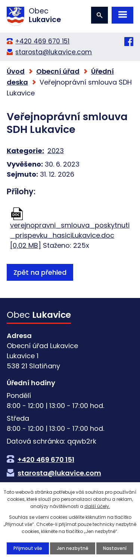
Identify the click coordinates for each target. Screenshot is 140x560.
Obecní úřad (58, 71)
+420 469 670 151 (42, 41)
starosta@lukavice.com (53, 52)
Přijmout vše (27, 548)
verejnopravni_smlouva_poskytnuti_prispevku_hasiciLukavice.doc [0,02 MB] (70, 235)
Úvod (16, 71)
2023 (55, 150)
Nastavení (115, 548)
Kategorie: (25, 150)
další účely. (97, 506)
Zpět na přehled (39, 272)
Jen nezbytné (72, 548)
